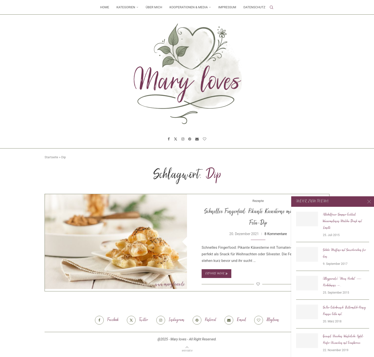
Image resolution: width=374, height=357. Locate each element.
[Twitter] (175, 139)
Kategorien (125, 7)
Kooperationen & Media (188, 7)
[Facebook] (169, 139)
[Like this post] (258, 284)
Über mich (154, 7)
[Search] (271, 7)
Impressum (227, 7)
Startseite (51, 157)
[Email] (197, 139)
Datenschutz (254, 7)
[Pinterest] (189, 139)
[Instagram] (182, 139)
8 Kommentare (275, 234)
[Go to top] (187, 350)
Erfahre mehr (216, 274)
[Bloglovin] (204, 139)
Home (104, 7)
